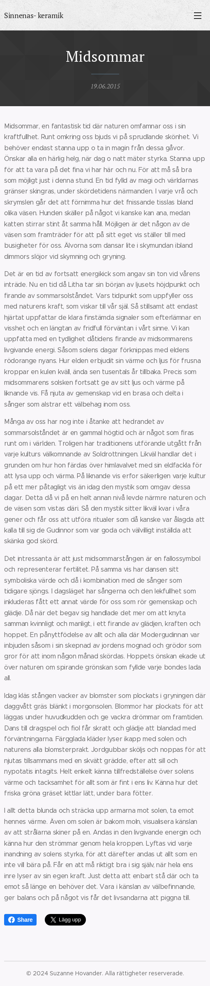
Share (20, 919)
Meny (197, 15)
